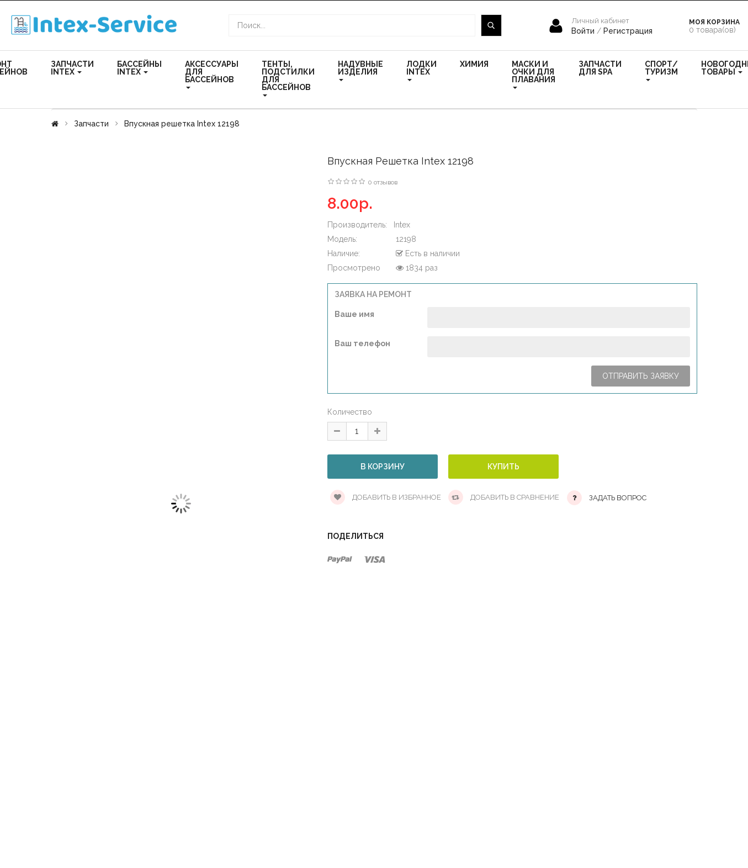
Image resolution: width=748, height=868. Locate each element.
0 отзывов (382, 182)
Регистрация (627, 31)
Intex (402, 224)
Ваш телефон (362, 343)
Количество (349, 411)
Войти (584, 31)
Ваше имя (354, 314)
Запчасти (91, 123)
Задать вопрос (617, 498)
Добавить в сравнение (503, 497)
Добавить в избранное (385, 497)
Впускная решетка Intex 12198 (182, 123)
